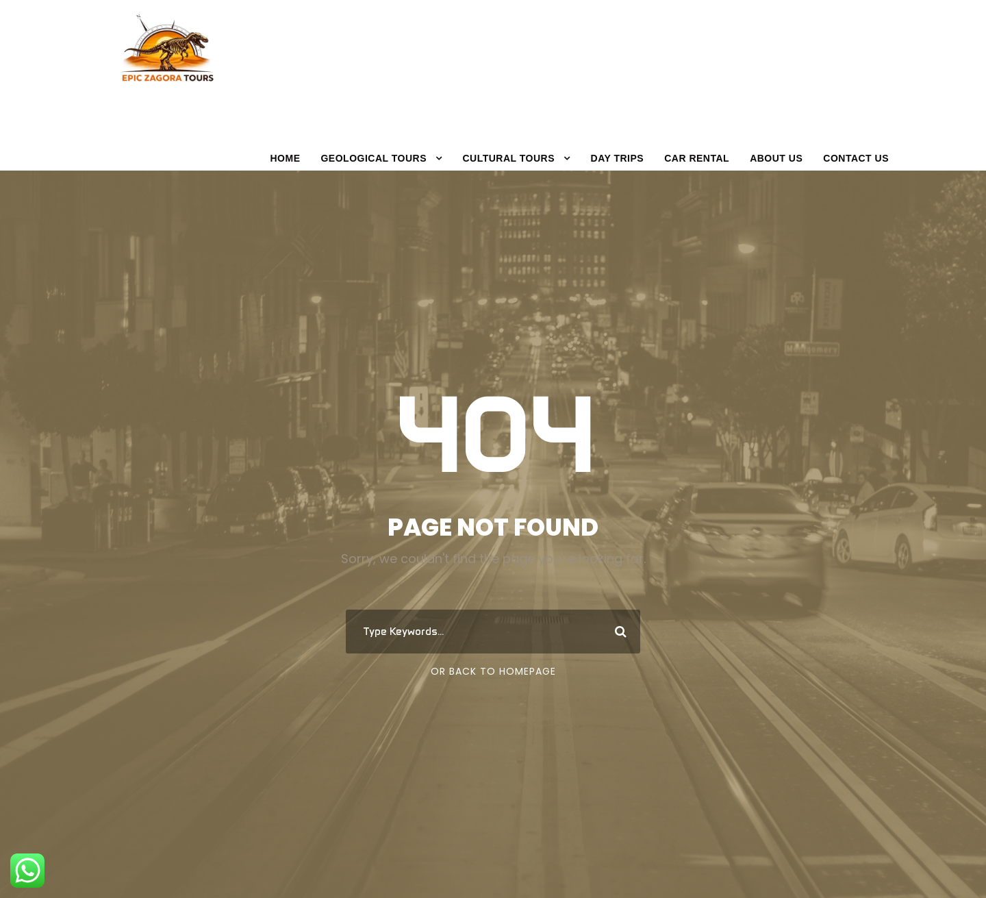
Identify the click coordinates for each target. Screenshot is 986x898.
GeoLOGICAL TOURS (373, 158)
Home (285, 158)
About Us (776, 158)
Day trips (617, 158)
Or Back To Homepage (493, 671)
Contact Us (856, 158)
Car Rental (696, 158)
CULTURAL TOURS (508, 158)
